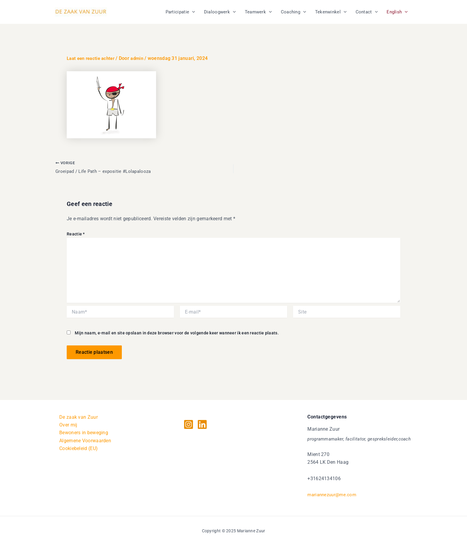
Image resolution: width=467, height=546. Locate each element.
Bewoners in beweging (83, 433)
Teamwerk (258, 12)
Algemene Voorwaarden (85, 440)
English (397, 12)
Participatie (180, 12)
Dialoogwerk (220, 12)
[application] (192, 12)
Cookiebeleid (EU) (78, 448)
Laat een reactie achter (93, 58)
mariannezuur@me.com (333, 494)
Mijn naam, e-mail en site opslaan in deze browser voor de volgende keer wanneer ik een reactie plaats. (177, 333)
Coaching (293, 12)
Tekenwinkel (331, 12)
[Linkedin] (202, 424)
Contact (367, 12)
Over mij (68, 425)
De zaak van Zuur (78, 417)
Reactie (76, 234)
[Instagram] (188, 424)
